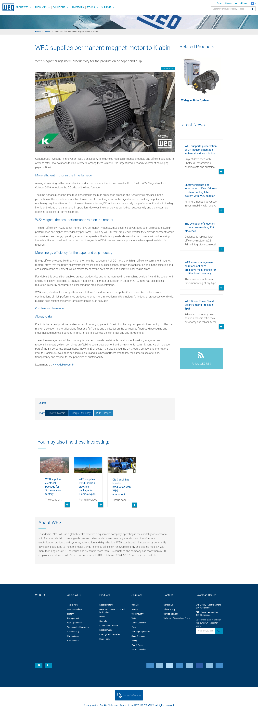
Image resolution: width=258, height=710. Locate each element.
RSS (137, 705)
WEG (7, 7)
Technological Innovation (78, 627)
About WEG (22, 7)
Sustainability (73, 631)
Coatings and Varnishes (109, 634)
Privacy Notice (91, 705)
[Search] (253, 9)
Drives (102, 617)
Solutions (59, 7)
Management (73, 618)
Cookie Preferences (132, 695)
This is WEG (72, 605)
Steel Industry (137, 614)
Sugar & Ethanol (138, 636)
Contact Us (168, 605)
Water (134, 618)
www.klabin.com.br (63, 364)
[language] (253, 3)
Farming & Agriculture (140, 631)
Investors (78, 7)
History (70, 614)
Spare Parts (104, 639)
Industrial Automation (108, 625)
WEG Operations (74, 623)
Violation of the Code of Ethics (177, 618)
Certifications (73, 641)
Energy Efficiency (80, 413)
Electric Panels (105, 630)
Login (244, 3)
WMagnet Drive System (195, 100)
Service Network (171, 614)
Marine (134, 609)
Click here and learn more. (50, 308)
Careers (228, 3)
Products (41, 7)
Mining (134, 641)
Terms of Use (127, 705)
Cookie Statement (109, 705)
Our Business (73, 636)
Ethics (91, 7)
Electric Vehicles (138, 649)
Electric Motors (56, 413)
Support (106, 7)
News (219, 3)
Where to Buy (169, 609)
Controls (103, 621)
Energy (134, 627)
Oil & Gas (135, 605)
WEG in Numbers (74, 609)
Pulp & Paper (103, 413)
